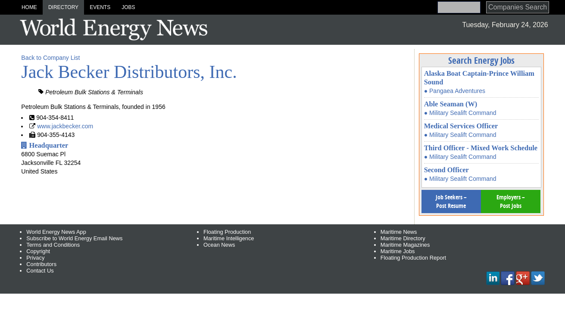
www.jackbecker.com (65, 126)
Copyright (38, 251)
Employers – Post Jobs (510, 201)
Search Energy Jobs (481, 60)
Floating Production (227, 232)
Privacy (35, 257)
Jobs (128, 7)
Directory (63, 7)
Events (100, 7)
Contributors (41, 264)
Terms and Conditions (53, 245)
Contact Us (39, 270)
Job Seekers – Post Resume (451, 201)
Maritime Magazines (405, 245)
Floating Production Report (413, 257)
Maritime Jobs (398, 251)
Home (29, 7)
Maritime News (399, 232)
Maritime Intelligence (228, 238)
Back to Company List (50, 57)
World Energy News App (56, 232)
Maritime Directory (403, 238)
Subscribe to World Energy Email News (74, 238)
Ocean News (219, 245)
